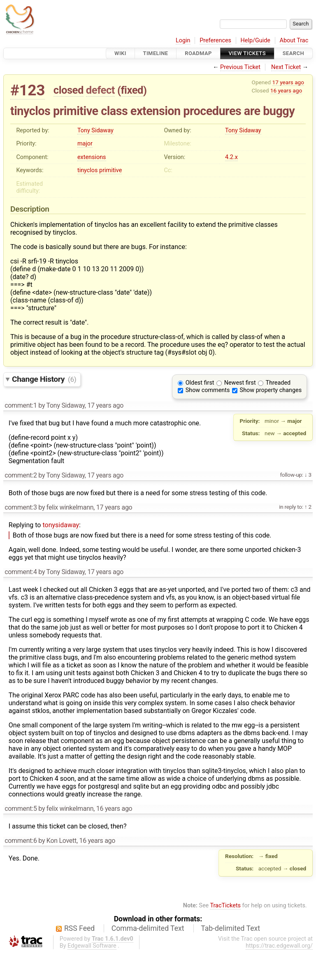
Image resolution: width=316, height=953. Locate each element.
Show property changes (271, 390)
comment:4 (21, 572)
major (85, 143)
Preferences (215, 40)
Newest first (240, 382)
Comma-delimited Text (148, 928)
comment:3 (21, 507)
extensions (91, 157)
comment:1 (21, 405)
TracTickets (225, 905)
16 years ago (286, 90)
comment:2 (21, 475)
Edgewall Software (91, 945)
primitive (110, 170)
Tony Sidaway (95, 130)
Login (183, 40)
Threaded (278, 382)
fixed (132, 90)
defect (100, 90)
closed (68, 90)
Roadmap (198, 53)
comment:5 (21, 808)
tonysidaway (60, 525)
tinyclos (87, 170)
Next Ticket (286, 67)
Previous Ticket (240, 67)
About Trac (294, 40)
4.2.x (231, 157)
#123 (27, 90)
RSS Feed (79, 928)
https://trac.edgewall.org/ (279, 945)
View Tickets (247, 53)
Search (293, 53)
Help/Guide (255, 40)
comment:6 (21, 841)
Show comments (208, 390)
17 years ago (288, 82)
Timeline (155, 53)
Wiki (120, 53)
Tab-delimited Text (230, 928)
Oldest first (200, 382)
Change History (44, 379)
